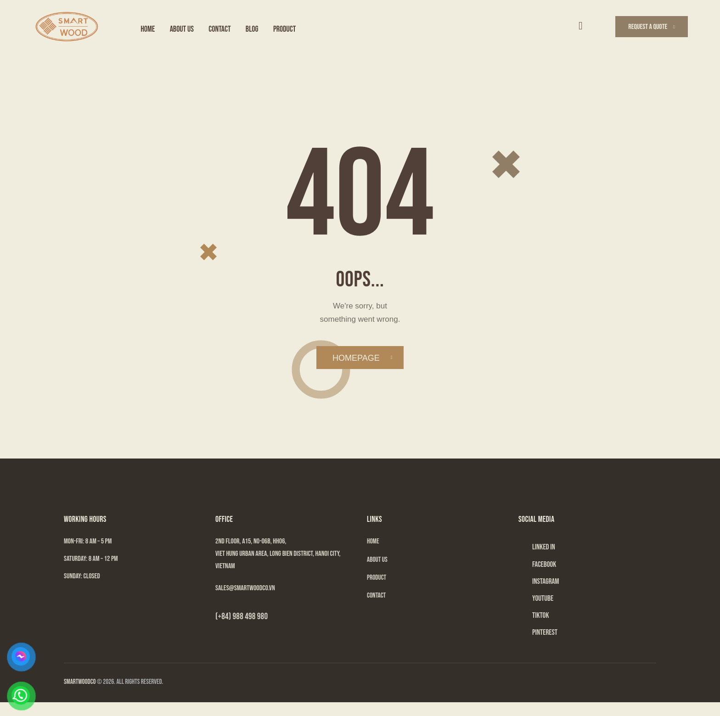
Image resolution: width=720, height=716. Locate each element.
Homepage (356, 359)
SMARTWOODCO (80, 695)
